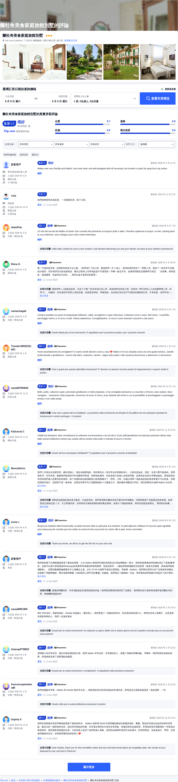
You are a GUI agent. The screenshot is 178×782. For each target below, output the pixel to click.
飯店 (13, 780)
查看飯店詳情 (70, 40)
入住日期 (9, 96)
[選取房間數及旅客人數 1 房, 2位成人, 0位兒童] (105, 100)
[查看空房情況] (158, 98)
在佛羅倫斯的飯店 (51, 780)
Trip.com (4, 780)
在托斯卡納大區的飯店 (29, 780)
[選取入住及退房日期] (17, 98)
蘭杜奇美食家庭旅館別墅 (75, 780)
